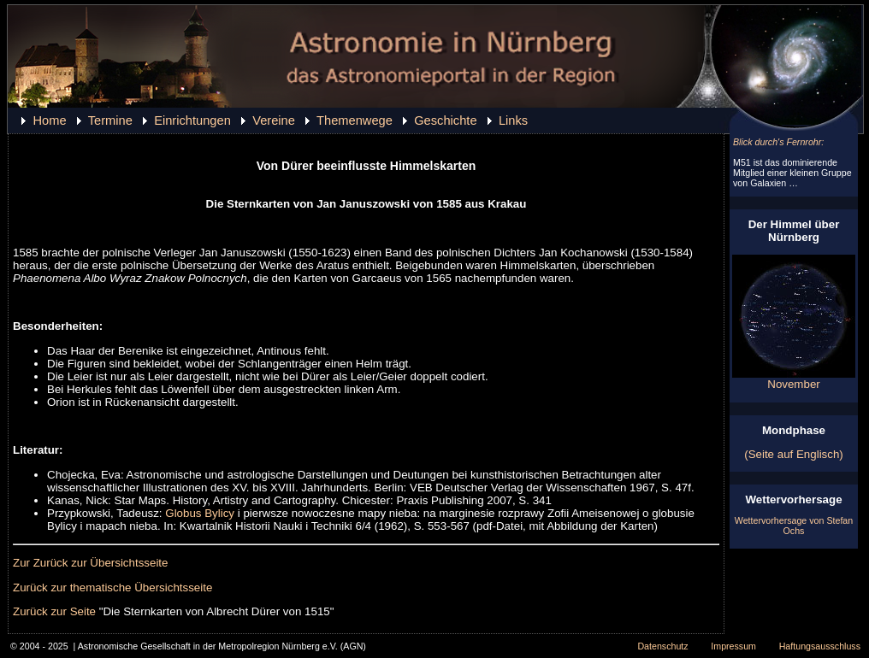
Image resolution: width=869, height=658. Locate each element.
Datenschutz (662, 646)
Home (49, 120)
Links (513, 120)
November (793, 379)
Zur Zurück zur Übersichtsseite (90, 562)
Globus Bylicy (199, 513)
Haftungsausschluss (819, 646)
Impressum (733, 646)
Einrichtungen (192, 120)
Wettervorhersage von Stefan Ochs (794, 525)
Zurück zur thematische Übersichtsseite (112, 587)
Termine (110, 120)
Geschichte (445, 120)
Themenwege (354, 120)
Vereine (273, 120)
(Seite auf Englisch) (793, 454)
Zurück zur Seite (54, 611)
